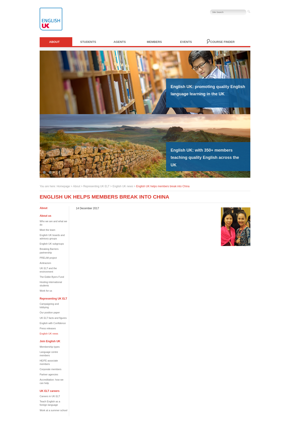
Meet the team (47, 230)
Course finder (222, 42)
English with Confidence (53, 323)
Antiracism (45, 263)
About (54, 42)
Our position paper (50, 312)
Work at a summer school (53, 410)
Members (154, 42)
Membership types (50, 346)
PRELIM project (48, 257)
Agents (120, 42)
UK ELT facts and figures (53, 318)
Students (88, 42)
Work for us (46, 290)
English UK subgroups (52, 243)
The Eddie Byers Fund (52, 276)
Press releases (48, 328)
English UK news (123, 186)
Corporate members (50, 369)
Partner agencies (49, 374)
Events (186, 42)
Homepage (63, 186)
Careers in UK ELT (50, 396)
